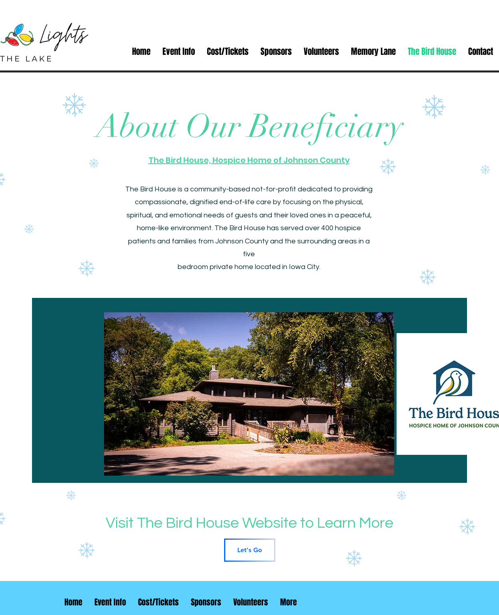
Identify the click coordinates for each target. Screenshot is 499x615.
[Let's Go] (249, 550)
